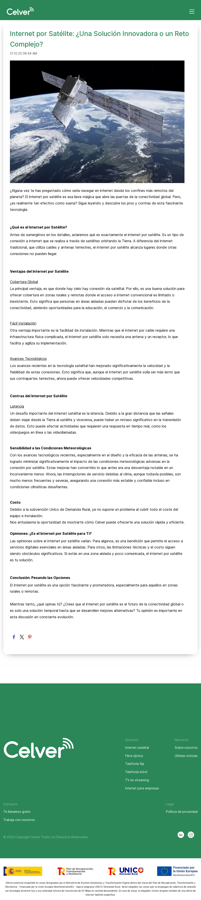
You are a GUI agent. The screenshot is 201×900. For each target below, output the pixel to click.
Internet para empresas (142, 788)
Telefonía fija (134, 764)
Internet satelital (137, 747)
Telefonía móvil (136, 772)
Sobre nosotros (186, 747)
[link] (97, 63)
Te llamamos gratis (16, 811)
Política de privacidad (182, 811)
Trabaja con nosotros (19, 820)
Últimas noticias (186, 756)
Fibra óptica (134, 756)
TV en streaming (137, 780)
